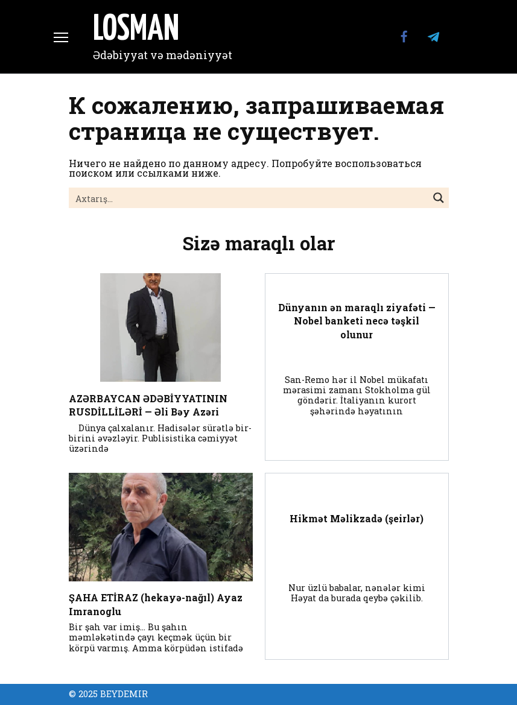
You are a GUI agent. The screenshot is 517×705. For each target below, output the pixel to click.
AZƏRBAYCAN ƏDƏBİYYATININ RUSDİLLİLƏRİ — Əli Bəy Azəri (148, 404)
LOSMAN (136, 30)
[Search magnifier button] (438, 198)
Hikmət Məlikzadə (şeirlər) (356, 518)
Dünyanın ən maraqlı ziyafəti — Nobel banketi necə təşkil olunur (357, 321)
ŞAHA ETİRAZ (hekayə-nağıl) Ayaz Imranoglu (156, 604)
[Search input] (249, 198)
